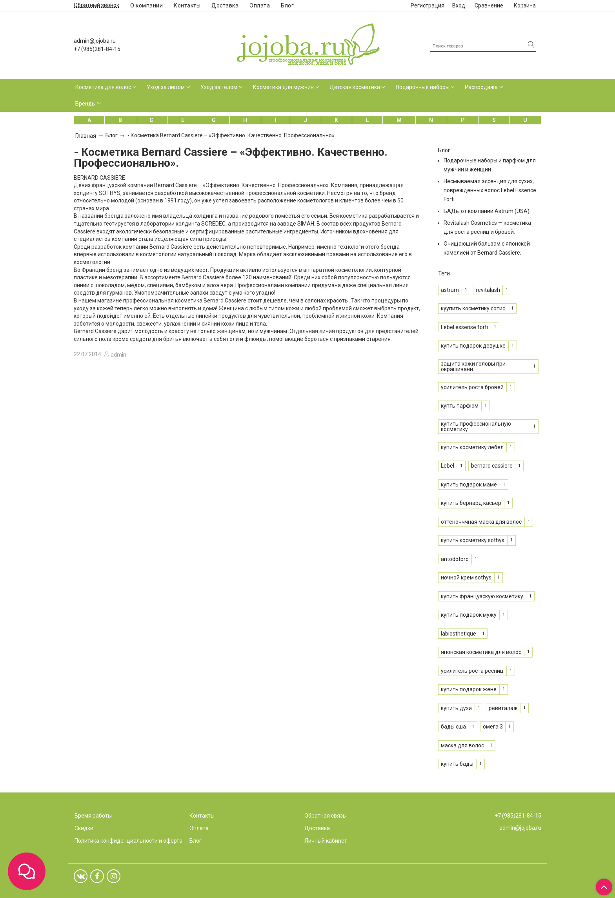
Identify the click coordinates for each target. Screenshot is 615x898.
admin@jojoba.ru (95, 41)
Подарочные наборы (422, 87)
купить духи (456, 708)
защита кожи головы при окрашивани (473, 366)
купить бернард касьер (471, 503)
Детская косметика (354, 87)
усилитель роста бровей (472, 387)
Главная (85, 136)
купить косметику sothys (472, 540)
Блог (287, 5)
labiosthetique (458, 633)
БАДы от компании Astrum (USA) (486, 211)
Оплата (259, 5)
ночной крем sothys (466, 577)
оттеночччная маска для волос (481, 522)
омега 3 (493, 726)
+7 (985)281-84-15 (97, 49)
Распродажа (481, 87)
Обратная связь (325, 815)
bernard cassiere (492, 466)
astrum (450, 290)
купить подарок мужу (469, 615)
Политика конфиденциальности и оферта (128, 841)
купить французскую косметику (482, 596)
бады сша (453, 726)
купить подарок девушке (473, 345)
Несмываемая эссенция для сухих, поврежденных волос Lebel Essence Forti (490, 190)
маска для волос (462, 745)
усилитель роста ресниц (472, 671)
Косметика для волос (103, 87)
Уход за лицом (166, 87)
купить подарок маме (469, 484)
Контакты (187, 5)
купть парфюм (460, 406)
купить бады (457, 764)
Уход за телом (218, 87)
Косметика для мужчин (283, 87)
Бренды (85, 103)
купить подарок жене (469, 689)
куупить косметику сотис (473, 308)
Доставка (224, 5)
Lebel (447, 466)
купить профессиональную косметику (476, 426)
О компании (146, 5)
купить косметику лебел (472, 447)
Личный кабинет (325, 841)
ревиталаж (503, 708)
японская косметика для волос (481, 652)
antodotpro (455, 559)
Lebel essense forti (464, 327)
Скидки (84, 828)
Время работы (93, 815)
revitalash (488, 290)
